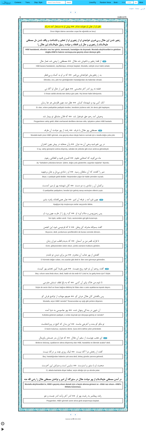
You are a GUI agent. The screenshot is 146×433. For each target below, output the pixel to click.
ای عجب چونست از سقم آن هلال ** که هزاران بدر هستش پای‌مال (71, 338)
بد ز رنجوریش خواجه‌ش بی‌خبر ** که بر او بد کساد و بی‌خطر (73, 75)
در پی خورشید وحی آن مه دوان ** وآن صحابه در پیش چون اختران (73, 144)
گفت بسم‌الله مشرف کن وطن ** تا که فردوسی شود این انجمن (73, 227)
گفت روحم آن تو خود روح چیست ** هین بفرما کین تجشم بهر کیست (70, 268)
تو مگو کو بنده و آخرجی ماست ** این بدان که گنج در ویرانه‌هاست (73, 324)
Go (136, 2)
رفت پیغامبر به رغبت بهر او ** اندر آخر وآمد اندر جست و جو (73, 396)
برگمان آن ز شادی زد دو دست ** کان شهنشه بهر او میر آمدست (73, 185)
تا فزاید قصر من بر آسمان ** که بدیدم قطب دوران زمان (73, 241)
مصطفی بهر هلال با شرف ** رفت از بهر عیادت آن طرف (71, 130)
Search (69, 2)
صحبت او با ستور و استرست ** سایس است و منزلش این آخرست (73, 365)
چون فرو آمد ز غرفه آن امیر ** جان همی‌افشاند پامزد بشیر (71, 199)
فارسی (143, 9)
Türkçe (137, 8)
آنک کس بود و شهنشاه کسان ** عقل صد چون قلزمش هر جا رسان (73, 102)
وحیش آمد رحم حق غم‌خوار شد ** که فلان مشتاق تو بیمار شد (73, 116)
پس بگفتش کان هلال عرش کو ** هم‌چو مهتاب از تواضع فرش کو (73, 296)
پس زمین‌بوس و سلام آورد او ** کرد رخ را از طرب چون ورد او (73, 213)
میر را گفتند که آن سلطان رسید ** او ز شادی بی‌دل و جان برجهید (73, 171)
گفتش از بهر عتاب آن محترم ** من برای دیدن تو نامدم (73, 255)
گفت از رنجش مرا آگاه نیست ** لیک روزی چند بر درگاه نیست (73, 351)
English (131, 8)
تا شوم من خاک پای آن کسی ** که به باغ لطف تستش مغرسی (73, 282)
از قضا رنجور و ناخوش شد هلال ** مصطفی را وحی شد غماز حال (71, 61)
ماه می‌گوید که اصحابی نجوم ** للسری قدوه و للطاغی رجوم (73, 158)
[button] (18, 2)
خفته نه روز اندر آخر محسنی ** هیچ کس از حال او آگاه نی (73, 88)
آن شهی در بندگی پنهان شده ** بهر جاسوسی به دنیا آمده (73, 310)
